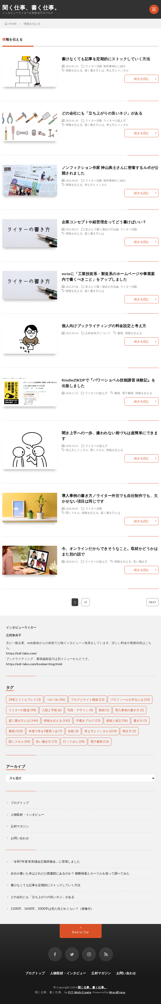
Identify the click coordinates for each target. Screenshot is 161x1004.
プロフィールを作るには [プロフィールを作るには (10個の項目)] (130, 699)
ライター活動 (93, 66)
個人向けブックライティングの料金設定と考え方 (104, 325)
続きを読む (141, 78)
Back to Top (80, 932)
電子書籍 (127, 393)
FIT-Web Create (79, 992)
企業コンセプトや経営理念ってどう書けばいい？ (104, 222)
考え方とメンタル (117, 70)
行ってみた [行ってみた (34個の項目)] (74, 741)
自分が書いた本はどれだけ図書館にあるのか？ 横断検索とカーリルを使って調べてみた (70, 873)
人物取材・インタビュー (27, 814)
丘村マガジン (20, 826)
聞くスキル (97, 449)
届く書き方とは (94, 70)
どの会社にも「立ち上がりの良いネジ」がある (102, 113)
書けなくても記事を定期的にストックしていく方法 (106, 58)
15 (85, 602)
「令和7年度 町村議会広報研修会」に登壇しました (45, 861)
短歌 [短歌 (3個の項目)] (73, 731)
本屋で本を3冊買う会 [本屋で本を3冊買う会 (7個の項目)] (45, 731)
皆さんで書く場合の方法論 (102, 229)
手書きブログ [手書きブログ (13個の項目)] (88, 720)
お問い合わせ (20, 838)
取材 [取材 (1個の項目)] (104, 710)
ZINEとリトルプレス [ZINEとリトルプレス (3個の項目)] (25, 699)
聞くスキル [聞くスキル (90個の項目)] (19, 741)
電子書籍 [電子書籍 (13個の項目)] (99, 741)
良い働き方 (140, 561)
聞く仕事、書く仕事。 (31, 7)
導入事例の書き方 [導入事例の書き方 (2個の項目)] (129, 710)
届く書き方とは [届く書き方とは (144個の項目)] (23, 720)
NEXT (152, 602)
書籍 (120, 333)
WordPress (117, 992)
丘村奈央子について (97, 333)
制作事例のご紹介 (114, 66)
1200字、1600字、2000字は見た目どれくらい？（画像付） (52, 908)
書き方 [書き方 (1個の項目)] (140, 720)
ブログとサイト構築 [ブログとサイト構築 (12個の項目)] (87, 699)
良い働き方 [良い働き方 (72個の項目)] (46, 741)
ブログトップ (20, 803)
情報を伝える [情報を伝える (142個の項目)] (57, 720)
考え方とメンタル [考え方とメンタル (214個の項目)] (100, 731)
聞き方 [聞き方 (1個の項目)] (129, 731)
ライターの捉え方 (114, 120)
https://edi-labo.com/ (21, 653)
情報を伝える (74, 70)
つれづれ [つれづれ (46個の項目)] (56, 699)
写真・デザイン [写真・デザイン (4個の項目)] (80, 710)
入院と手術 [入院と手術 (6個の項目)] (52, 710)
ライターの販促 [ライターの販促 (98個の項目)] (22, 710)
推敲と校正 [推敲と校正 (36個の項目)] (117, 720)
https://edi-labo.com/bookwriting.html (34, 664)
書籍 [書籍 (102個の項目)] (16, 731)
